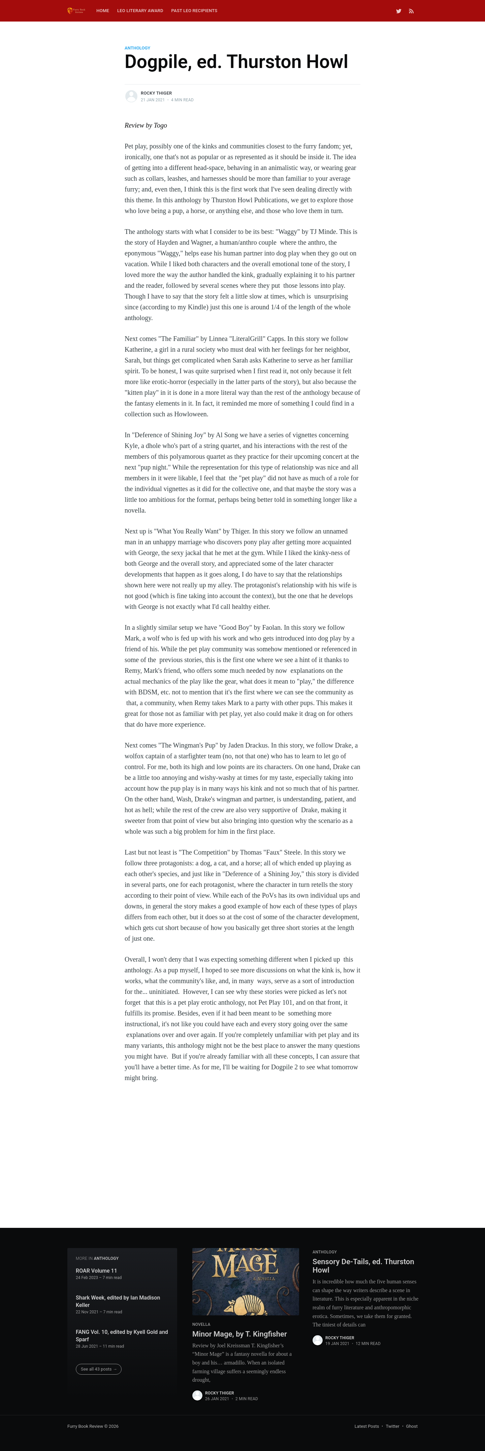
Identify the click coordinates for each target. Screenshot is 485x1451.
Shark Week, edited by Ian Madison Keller (118, 1301)
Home (102, 10)
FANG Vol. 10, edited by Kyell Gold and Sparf (122, 1336)
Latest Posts (367, 1426)
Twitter (392, 1426)
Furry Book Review (85, 1426)
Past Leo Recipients (194, 10)
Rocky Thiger (156, 93)
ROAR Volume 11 (96, 1271)
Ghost (412, 1426)
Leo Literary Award (140, 10)
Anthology (137, 47)
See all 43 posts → (99, 1369)
